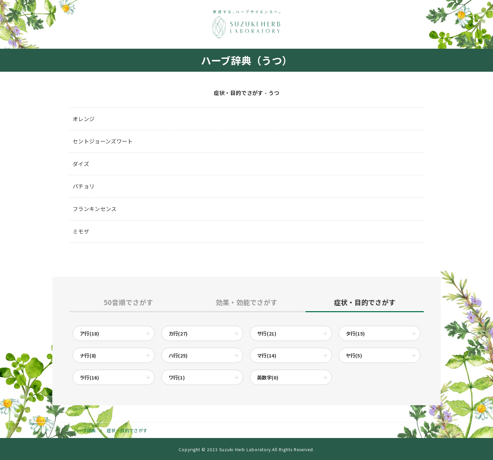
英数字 (267, 377)
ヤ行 (354, 355)
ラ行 (89, 377)
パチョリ (84, 186)
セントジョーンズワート (103, 141)
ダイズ (81, 164)
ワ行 (176, 377)
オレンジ (84, 119)
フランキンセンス (95, 209)
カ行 (178, 333)
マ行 (266, 355)
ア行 (89, 333)
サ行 (266, 333)
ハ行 (178, 355)
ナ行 (88, 355)
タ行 (355, 333)
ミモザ (81, 231)
